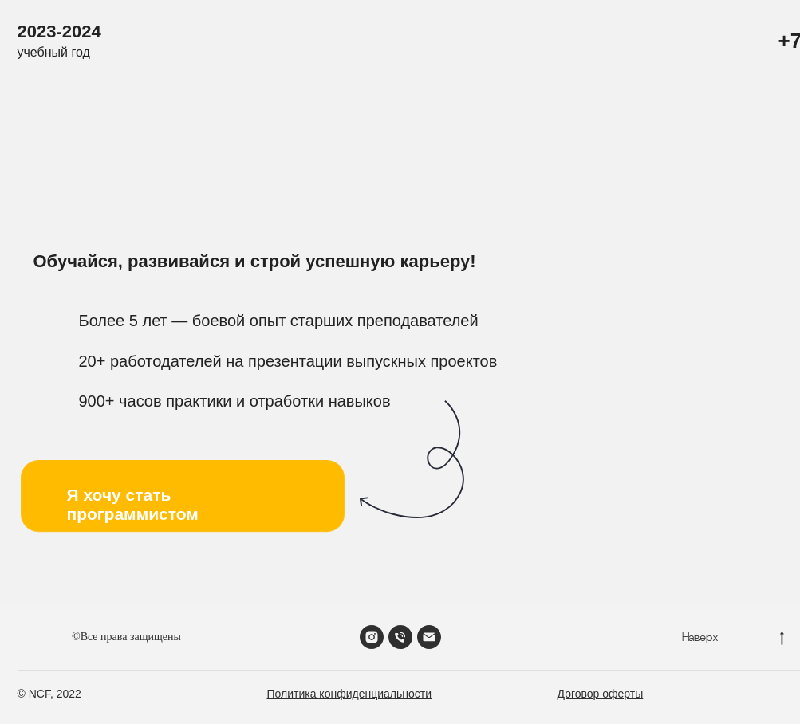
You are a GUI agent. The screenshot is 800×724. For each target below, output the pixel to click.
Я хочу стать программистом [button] (133, 504)
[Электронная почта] (429, 637)
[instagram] (372, 637)
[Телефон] (400, 637)
